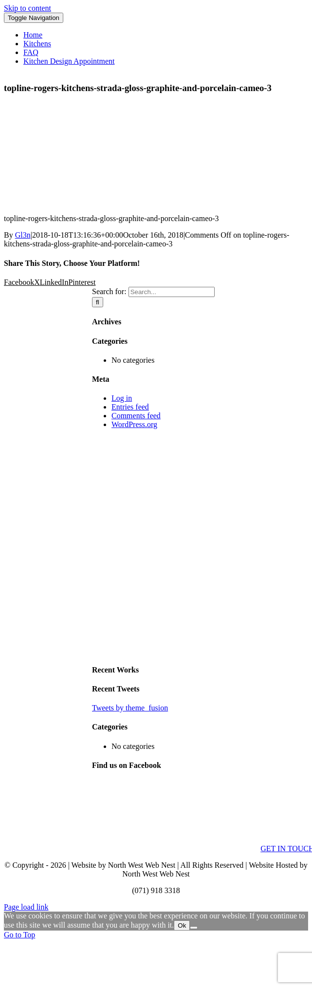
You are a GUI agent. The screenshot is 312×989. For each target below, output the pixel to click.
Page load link (26, 907)
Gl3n (23, 235)
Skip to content (27, 8)
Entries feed (130, 407)
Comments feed (136, 415)
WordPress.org (134, 424)
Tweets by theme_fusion (130, 708)
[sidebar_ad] (200, 650)
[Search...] (171, 292)
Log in (121, 398)
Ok (182, 925)
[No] (194, 927)
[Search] (97, 302)
